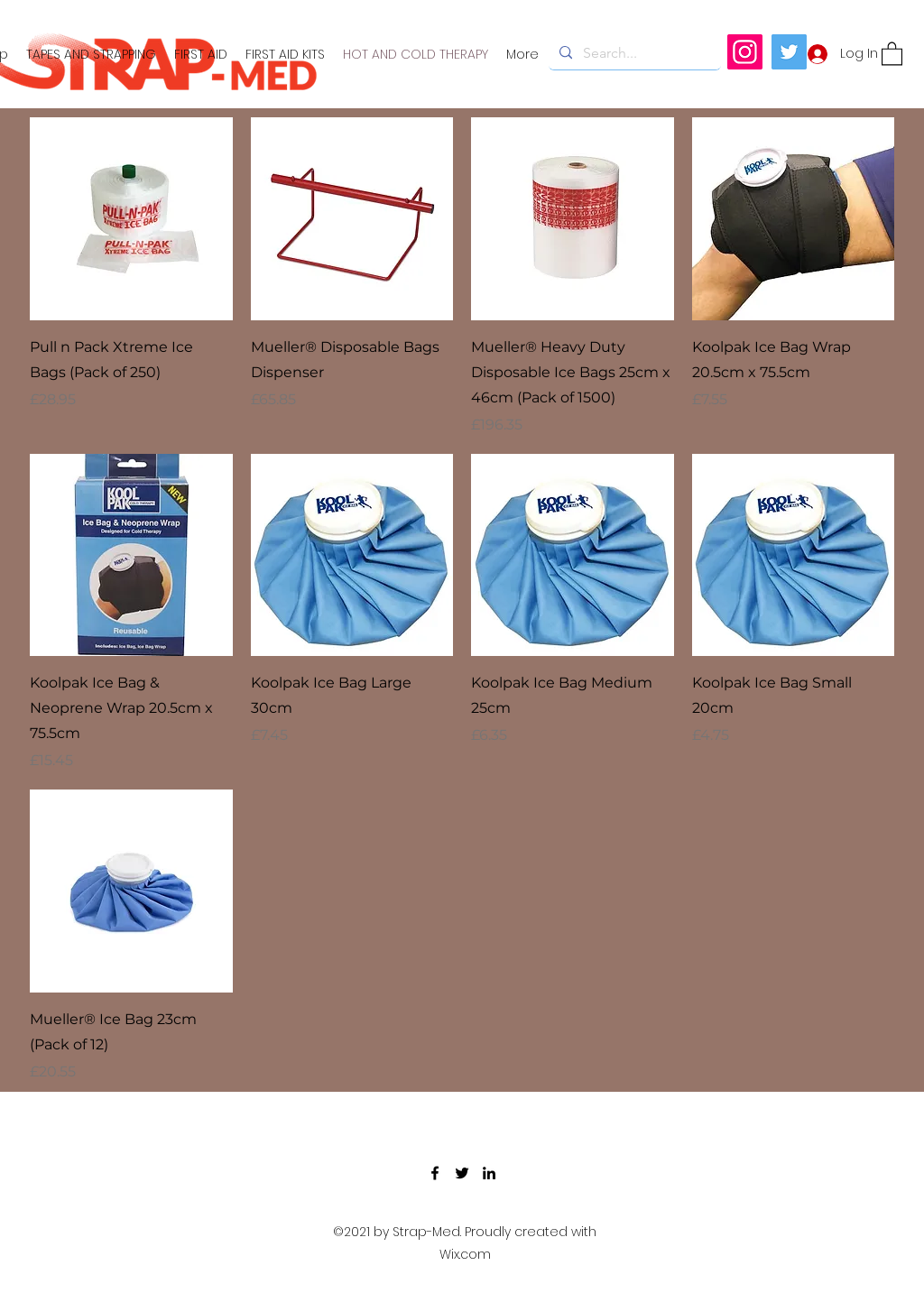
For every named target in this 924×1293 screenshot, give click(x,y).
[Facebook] (435, 1173)
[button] (892, 53)
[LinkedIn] (489, 1173)
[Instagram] (744, 51)
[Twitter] (789, 51)
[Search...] (633, 53)
